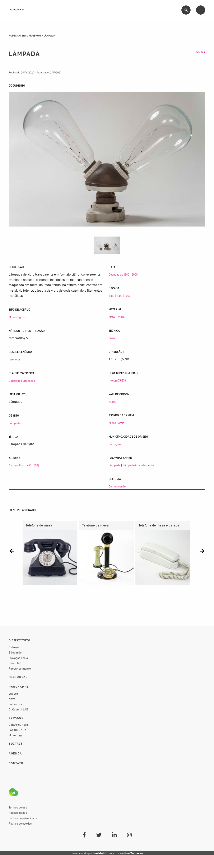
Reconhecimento (20, 668)
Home (12, 35)
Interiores (15, 359)
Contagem (115, 444)
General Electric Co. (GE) (24, 465)
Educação (15, 652)
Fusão (112, 338)
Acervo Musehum (29, 35)
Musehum (15, 735)
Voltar (200, 52)
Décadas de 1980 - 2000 (123, 274)
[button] (12, 551)
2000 (127, 295)
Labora (13, 693)
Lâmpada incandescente (138, 465)
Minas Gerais (116, 422)
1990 (119, 295)
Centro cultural (19, 724)
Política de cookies (20, 823)
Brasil (112, 401)
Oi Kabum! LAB (18, 709)
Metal (112, 317)
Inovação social (19, 658)
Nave (12, 698)
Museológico (16, 317)
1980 (111, 295)
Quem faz (15, 663)
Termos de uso (18, 807)
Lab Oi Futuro (17, 730)
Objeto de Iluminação (22, 380)
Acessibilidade (18, 812)
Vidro (121, 317)
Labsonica (15, 704)
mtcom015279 (117, 380)
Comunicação (117, 486)
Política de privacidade (23, 818)
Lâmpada (14, 423)
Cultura (14, 647)
